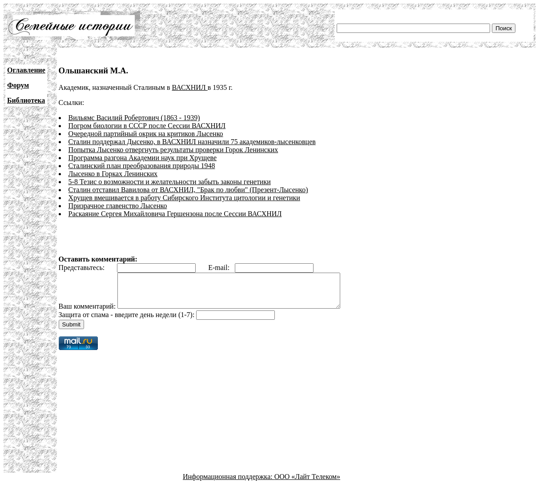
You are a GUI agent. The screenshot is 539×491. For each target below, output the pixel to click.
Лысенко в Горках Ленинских (113, 173)
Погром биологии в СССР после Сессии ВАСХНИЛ (147, 125)
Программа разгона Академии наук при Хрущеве (142, 157)
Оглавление (26, 70)
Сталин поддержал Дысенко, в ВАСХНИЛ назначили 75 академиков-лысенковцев (192, 141)
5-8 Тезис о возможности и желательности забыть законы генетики (169, 181)
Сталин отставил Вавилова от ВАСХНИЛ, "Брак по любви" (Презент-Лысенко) (188, 189)
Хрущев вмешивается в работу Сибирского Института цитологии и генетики (184, 197)
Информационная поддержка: (228, 483)
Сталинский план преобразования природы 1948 (141, 165)
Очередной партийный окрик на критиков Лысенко (145, 133)
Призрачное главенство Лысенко (117, 205)
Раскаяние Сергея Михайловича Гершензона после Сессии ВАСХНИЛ (175, 213)
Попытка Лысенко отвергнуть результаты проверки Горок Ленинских (173, 149)
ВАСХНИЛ (190, 87)
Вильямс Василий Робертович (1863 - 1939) (134, 117)
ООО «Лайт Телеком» (307, 483)
